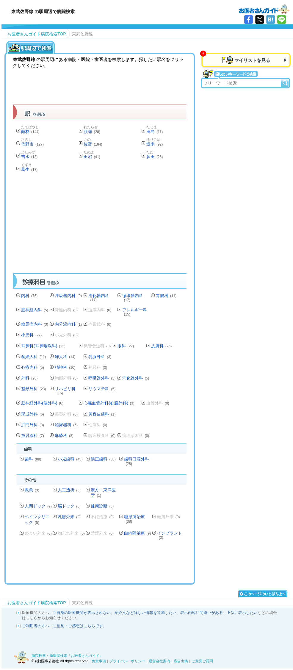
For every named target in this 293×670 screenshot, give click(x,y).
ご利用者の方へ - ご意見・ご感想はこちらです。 (64, 626)
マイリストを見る (252, 60)
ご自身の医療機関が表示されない (82, 612)
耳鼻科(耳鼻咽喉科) (43, 345)
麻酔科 (64, 435)
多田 (154, 156)
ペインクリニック (37, 519)
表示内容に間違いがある (201, 612)
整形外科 (33, 388)
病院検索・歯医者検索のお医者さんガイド (264, 8)
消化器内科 (98, 297)
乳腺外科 (99, 356)
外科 (29, 378)
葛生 (29, 169)
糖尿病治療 (134, 518)
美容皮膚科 (101, 414)
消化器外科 (135, 378)
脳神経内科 (34, 309)
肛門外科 (32, 424)
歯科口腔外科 (136, 461)
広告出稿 (181, 661)
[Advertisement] (121, 224)
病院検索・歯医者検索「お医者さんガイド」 (67, 656)
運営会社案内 (159, 661)
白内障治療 (137, 533)
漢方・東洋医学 (103, 493)
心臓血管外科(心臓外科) (109, 403)
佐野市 (32, 144)
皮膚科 (161, 345)
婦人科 (65, 356)
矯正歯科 (103, 459)
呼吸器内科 (68, 295)
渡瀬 (92, 131)
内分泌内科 (68, 324)
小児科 (31, 334)
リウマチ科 (101, 388)
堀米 (154, 144)
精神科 (65, 367)
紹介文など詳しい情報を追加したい (145, 612)
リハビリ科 (65, 390)
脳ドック (69, 506)
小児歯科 (70, 459)
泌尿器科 (66, 424)
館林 (30, 131)
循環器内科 (132, 297)
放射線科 (32, 435)
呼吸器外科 (101, 378)
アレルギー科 (134, 311)
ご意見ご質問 (202, 661)
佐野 (93, 144)
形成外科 (32, 414)
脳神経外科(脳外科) (42, 403)
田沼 (92, 156)
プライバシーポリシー (127, 661)
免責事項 (99, 661)
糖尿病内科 (34, 324)
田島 (154, 131)
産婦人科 (33, 356)
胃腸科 (166, 295)
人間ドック (38, 506)
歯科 (33, 459)
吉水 (29, 156)
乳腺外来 (69, 516)
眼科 (125, 345)
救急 (32, 490)
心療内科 (32, 367)
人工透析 (69, 490)
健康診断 (102, 506)
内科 (29, 295)
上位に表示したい (242, 612)
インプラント (169, 535)
